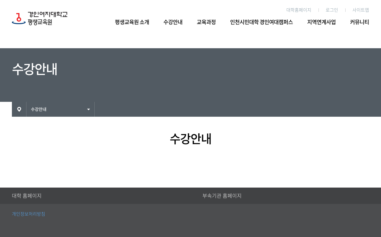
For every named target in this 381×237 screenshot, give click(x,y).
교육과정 (206, 22)
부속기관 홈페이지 (222, 195)
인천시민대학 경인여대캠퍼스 (261, 22)
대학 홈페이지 (27, 195)
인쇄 (366, 108)
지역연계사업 (321, 22)
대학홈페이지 (298, 10)
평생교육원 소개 (132, 22)
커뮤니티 (359, 22)
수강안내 (172, 22)
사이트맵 (360, 10)
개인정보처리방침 (28, 214)
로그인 (332, 10)
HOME (19, 109)
